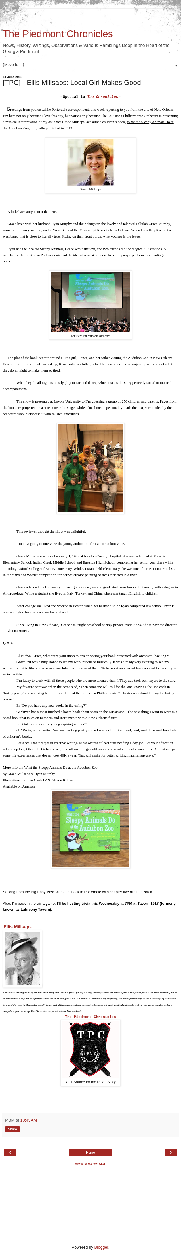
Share (12, 1129)
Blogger (101, 1247)
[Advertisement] (90, 16)
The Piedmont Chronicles (58, 33)
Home (90, 1153)
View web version (90, 1163)
